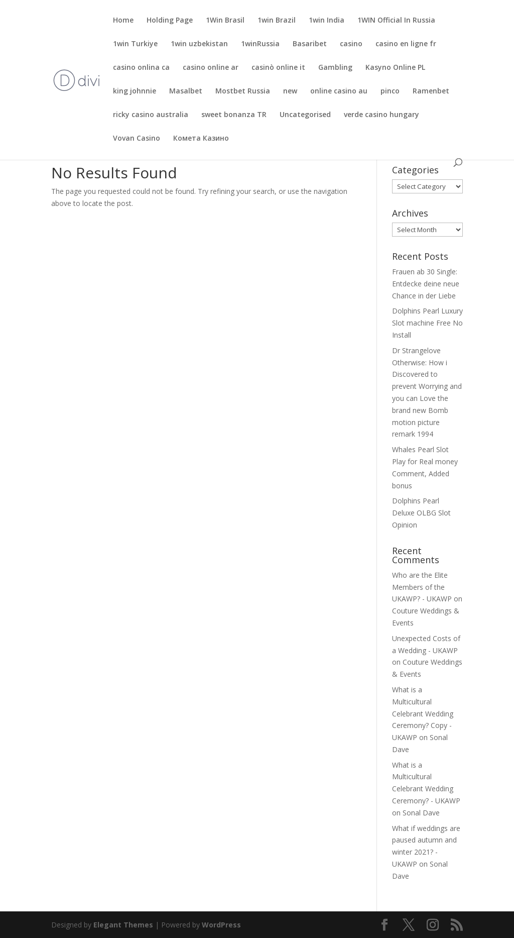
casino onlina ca (141, 68)
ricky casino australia (150, 115)
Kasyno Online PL (395, 68)
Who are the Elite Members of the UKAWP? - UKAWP (422, 587)
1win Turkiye (135, 44)
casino (351, 44)
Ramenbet (431, 91)
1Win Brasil (225, 21)
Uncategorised (305, 115)
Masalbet (185, 91)
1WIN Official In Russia (396, 21)
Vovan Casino (136, 139)
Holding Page (170, 21)
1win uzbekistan (199, 44)
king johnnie (134, 91)
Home (123, 21)
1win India (326, 21)
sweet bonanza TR (234, 115)
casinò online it (278, 68)
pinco (390, 91)
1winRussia (260, 44)
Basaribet (310, 44)
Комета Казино (201, 139)
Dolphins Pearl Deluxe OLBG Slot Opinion (421, 513)
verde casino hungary (381, 115)
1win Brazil (277, 21)
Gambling (335, 68)
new (290, 91)
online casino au (338, 91)
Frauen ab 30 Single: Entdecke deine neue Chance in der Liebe (425, 283)
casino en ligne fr (405, 44)
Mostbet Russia (242, 91)
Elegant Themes (123, 924)
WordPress (221, 924)
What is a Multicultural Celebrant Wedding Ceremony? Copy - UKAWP (422, 713)
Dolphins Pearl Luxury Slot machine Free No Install (427, 323)
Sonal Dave (421, 812)
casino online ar (210, 68)
